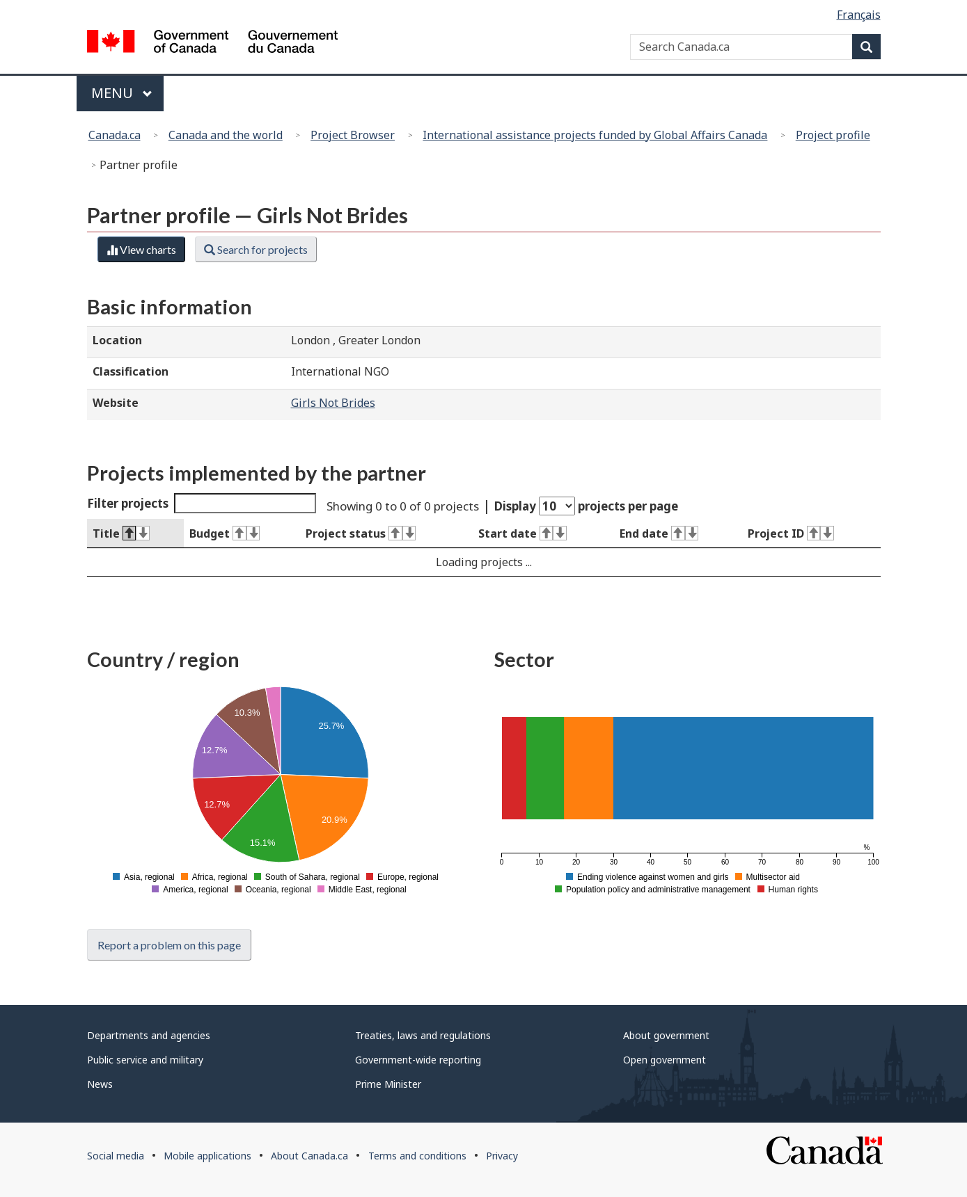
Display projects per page (586, 506)
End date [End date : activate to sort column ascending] (659, 533)
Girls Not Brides (333, 402)
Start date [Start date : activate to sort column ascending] (522, 533)
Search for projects (256, 249)
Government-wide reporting (418, 1059)
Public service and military (145, 1059)
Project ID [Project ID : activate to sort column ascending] (791, 533)
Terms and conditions (417, 1155)
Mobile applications (207, 1155)
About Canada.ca (309, 1155)
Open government (664, 1059)
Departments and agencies (148, 1035)
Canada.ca (114, 135)
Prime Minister (388, 1084)
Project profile (833, 135)
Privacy (502, 1155)
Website (116, 402)
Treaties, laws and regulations (423, 1035)
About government (666, 1035)
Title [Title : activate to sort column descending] (121, 533)
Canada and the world (225, 135)
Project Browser (352, 135)
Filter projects (202, 503)
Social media (115, 1155)
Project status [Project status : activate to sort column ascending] (361, 533)
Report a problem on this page (169, 944)
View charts (141, 249)
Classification (130, 371)
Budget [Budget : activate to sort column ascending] (224, 533)
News (100, 1084)
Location (117, 340)
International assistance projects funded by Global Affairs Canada (595, 135)
